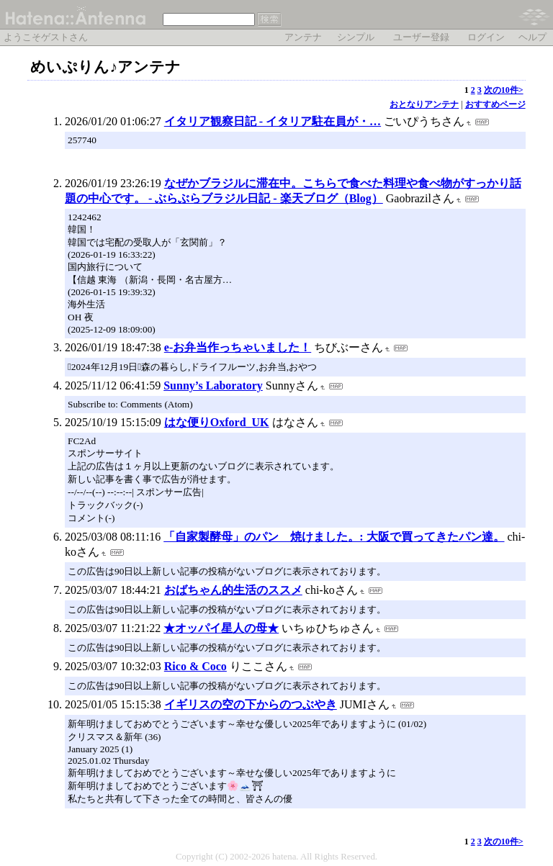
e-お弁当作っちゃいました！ (237, 347)
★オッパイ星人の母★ (221, 628)
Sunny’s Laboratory (213, 385)
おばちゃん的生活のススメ (233, 590)
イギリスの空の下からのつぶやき (250, 704)
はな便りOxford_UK (216, 422)
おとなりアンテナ (424, 104)
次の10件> (503, 90)
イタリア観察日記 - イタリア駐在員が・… (272, 121)
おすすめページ (495, 104)
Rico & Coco (195, 666)
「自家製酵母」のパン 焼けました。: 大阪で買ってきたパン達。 (333, 537)
